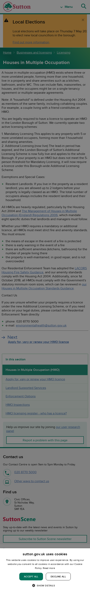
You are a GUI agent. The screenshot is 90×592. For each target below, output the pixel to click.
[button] (45, 585)
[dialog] (45, 570)
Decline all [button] (58, 576)
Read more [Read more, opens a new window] (49, 568)
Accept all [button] (31, 576)
